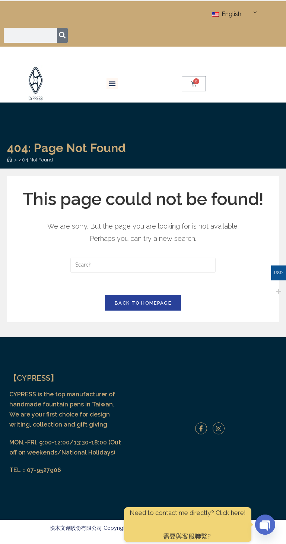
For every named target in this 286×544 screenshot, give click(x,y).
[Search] (62, 35)
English (226, 14)
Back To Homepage (143, 303)
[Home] (9, 160)
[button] (112, 83)
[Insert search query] (143, 265)
